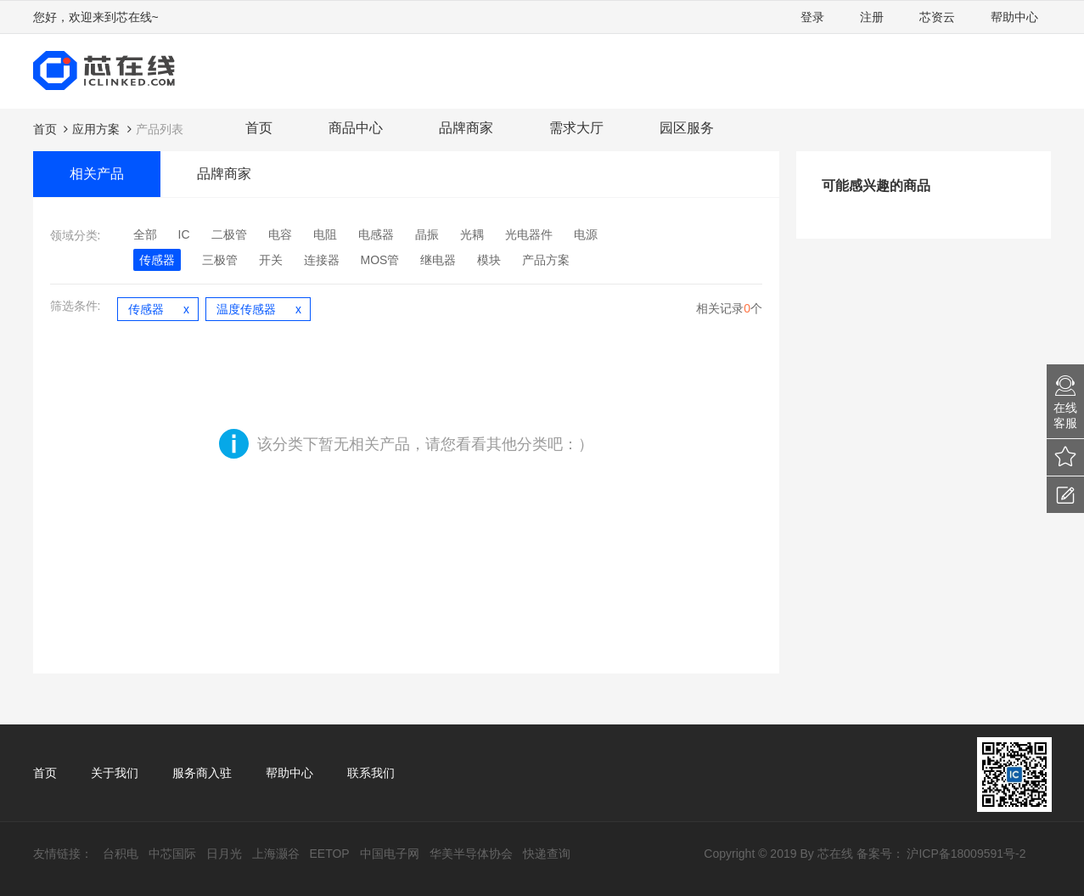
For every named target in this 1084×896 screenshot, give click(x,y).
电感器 (376, 234)
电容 (280, 234)
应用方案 (96, 129)
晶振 (427, 234)
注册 (872, 17)
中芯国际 (172, 853)
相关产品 (97, 173)
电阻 (325, 234)
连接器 (322, 260)
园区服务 (687, 128)
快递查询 (546, 853)
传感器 (157, 260)
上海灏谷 (276, 853)
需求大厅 (576, 128)
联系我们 (371, 773)
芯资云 (937, 17)
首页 (258, 128)
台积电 (120, 853)
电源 (586, 234)
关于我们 (114, 773)
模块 (489, 260)
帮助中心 (1014, 17)
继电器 (438, 260)
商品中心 (356, 128)
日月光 (224, 853)
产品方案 (546, 260)
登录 (812, 17)
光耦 (472, 234)
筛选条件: (75, 306)
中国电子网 (389, 853)
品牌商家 (466, 128)
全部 (145, 234)
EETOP (330, 853)
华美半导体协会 (471, 853)
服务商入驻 (202, 773)
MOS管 (380, 260)
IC (184, 234)
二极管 (229, 234)
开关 (271, 260)
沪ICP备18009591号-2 (966, 853)
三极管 (220, 260)
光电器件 (529, 234)
